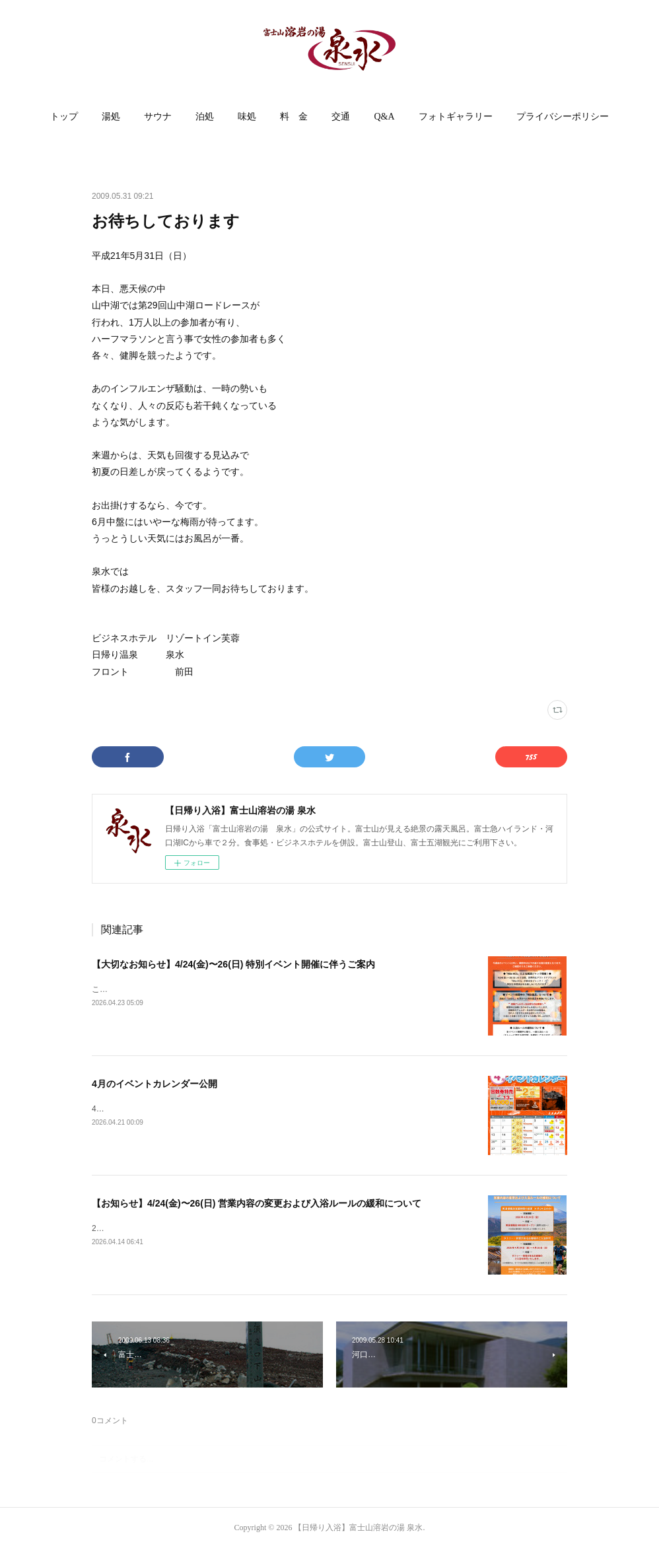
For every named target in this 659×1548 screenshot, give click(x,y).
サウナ (158, 117)
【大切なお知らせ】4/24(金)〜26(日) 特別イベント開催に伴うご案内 (233, 964)
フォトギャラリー (456, 117)
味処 (247, 117)
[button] (64, 117)
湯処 (111, 117)
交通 (340, 117)
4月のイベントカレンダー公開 (154, 1083)
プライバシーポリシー (562, 117)
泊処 (204, 117)
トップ (64, 117)
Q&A (384, 117)
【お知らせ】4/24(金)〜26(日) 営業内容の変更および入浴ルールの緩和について (256, 1203)
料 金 (294, 117)
